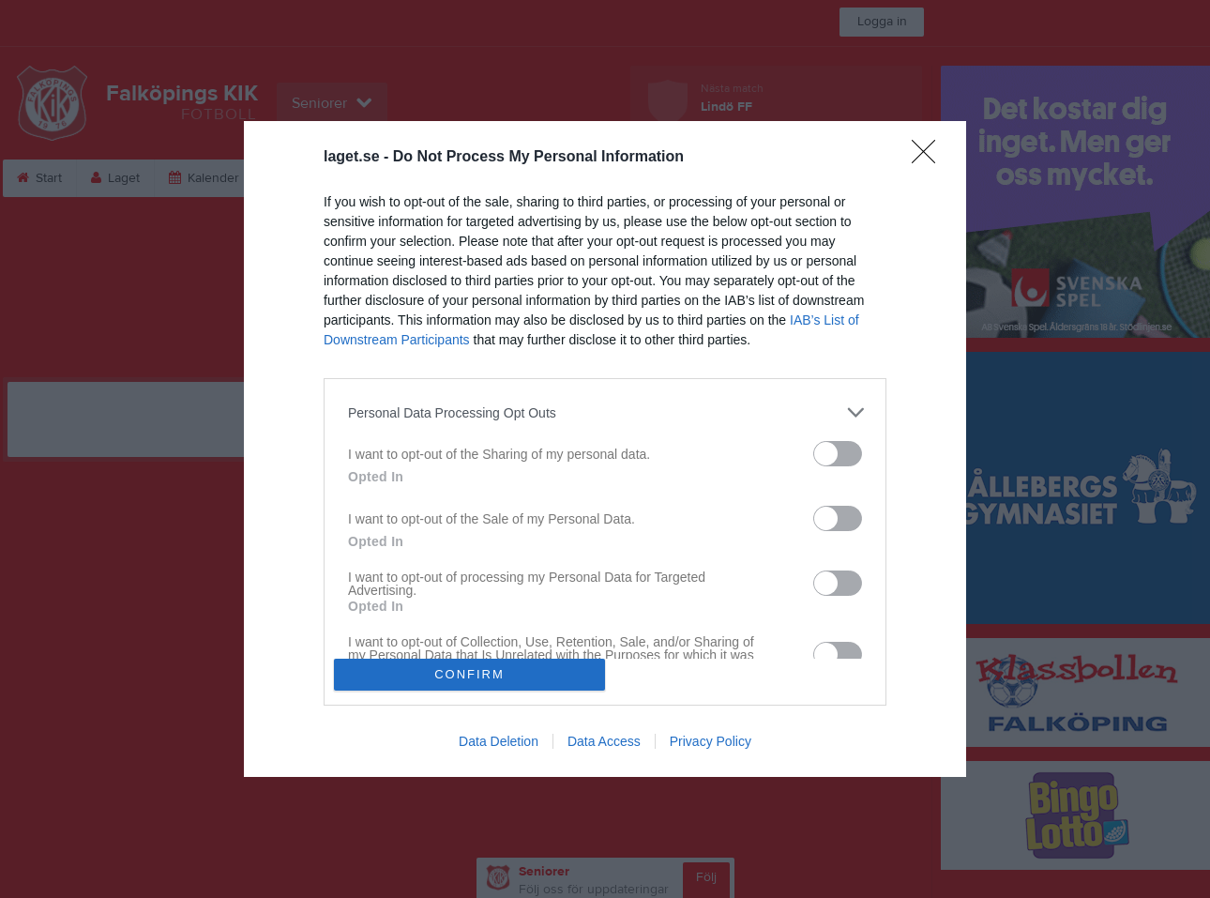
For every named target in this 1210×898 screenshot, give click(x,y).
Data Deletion (498, 741)
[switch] (837, 453)
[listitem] (605, 412)
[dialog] (605, 448)
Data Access (604, 741)
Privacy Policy (710, 741)
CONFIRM (469, 674)
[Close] (929, 157)
